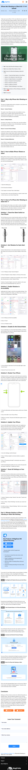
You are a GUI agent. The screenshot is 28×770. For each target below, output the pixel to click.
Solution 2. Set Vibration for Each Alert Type (13, 77)
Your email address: (5, 728)
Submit (14, 746)
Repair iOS (11, 753)
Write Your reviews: (5, 735)
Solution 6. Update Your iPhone (11, 84)
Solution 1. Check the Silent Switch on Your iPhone (15, 75)
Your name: (4, 722)
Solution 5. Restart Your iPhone (11, 82)
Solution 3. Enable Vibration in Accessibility (13, 79)
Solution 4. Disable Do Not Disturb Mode (13, 80)
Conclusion (7, 92)
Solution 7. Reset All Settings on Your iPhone (13, 86)
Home (2, 753)
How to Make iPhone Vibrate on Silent (12, 68)
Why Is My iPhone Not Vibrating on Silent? (13, 66)
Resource (7, 753)
